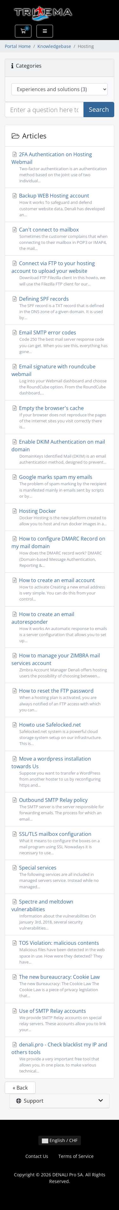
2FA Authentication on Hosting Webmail (59, 167)
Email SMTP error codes (59, 342)
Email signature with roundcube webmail (59, 379)
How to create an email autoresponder (59, 627)
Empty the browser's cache (59, 417)
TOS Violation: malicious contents (59, 952)
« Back (20, 1087)
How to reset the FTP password (59, 700)
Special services (59, 877)
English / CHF (59, 1140)
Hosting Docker (59, 517)
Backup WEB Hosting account (59, 205)
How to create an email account (59, 589)
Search (99, 109)
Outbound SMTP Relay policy (59, 809)
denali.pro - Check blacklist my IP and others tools (59, 1057)
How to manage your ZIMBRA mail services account (59, 665)
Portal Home (18, 46)
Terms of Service (76, 1156)
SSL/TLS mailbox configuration (59, 843)
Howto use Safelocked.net (59, 734)
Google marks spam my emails (59, 486)
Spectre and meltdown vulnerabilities (59, 914)
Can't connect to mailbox (59, 239)
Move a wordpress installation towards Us (59, 772)
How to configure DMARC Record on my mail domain (59, 551)
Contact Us (36, 1156)
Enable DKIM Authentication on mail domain (59, 451)
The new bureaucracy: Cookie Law (59, 986)
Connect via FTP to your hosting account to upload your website (59, 273)
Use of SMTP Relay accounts (59, 1020)
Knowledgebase (54, 46)
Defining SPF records (59, 308)
